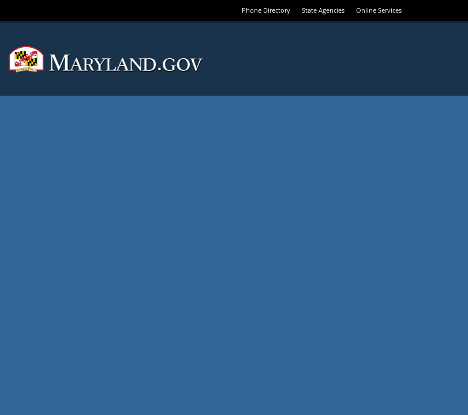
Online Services (379, 10)
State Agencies (323, 10)
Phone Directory (266, 10)
